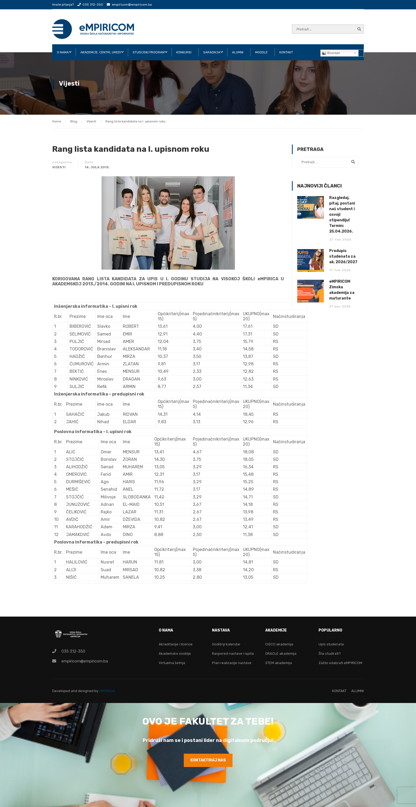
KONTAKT (286, 52)
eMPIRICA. (107, 691)
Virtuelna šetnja (172, 663)
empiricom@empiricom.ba (132, 4)
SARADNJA (211, 52)
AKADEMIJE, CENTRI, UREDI (100, 52)
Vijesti (59, 167)
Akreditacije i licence (176, 644)
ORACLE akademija (280, 654)
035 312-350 (93, 4)
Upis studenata (331, 644)
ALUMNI (237, 52)
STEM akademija (278, 663)
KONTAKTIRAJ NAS (208, 760)
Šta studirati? (330, 654)
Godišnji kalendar (226, 644)
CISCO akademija (279, 644)
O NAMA (63, 52)
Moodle (261, 52)
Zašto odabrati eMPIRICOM (340, 663)
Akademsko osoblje (175, 654)
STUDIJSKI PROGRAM (149, 52)
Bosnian (331, 53)
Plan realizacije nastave (231, 663)
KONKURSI (183, 52)
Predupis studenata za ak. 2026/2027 (343, 256)
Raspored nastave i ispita (233, 654)
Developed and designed (73, 691)
